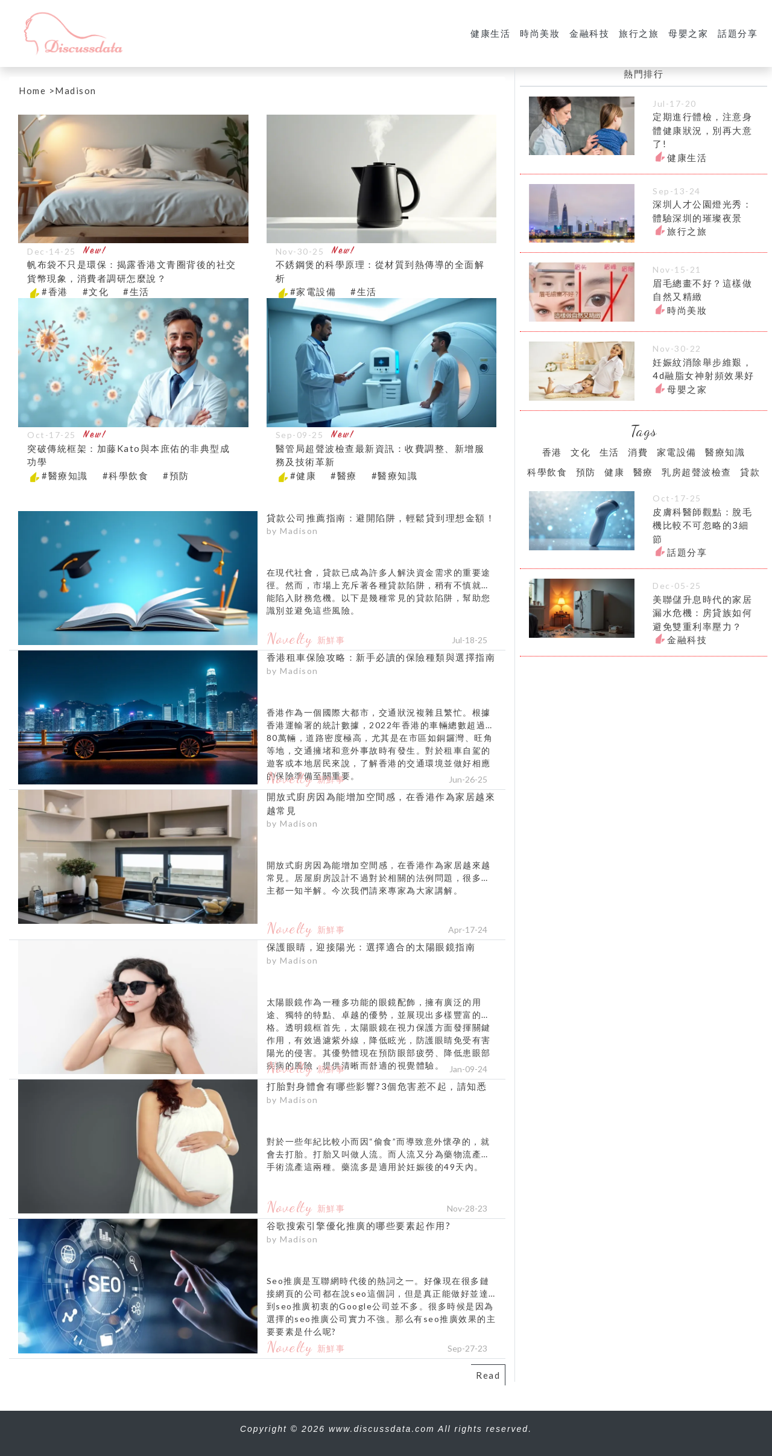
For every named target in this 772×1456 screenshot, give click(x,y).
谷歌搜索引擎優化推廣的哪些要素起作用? (359, 1225)
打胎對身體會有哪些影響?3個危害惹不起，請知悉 (377, 1086)
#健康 (303, 475)
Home (32, 90)
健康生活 (490, 33)
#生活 (136, 291)
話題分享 (738, 33)
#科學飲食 (126, 475)
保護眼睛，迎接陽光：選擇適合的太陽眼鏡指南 (371, 946)
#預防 (176, 475)
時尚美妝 (540, 33)
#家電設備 (313, 291)
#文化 (96, 291)
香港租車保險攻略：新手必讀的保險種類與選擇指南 (381, 657)
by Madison (292, 531)
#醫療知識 (65, 475)
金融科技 (589, 33)
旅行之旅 (639, 33)
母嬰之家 (688, 33)
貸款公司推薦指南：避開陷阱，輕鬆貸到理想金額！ (381, 517)
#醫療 (344, 475)
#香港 (55, 291)
